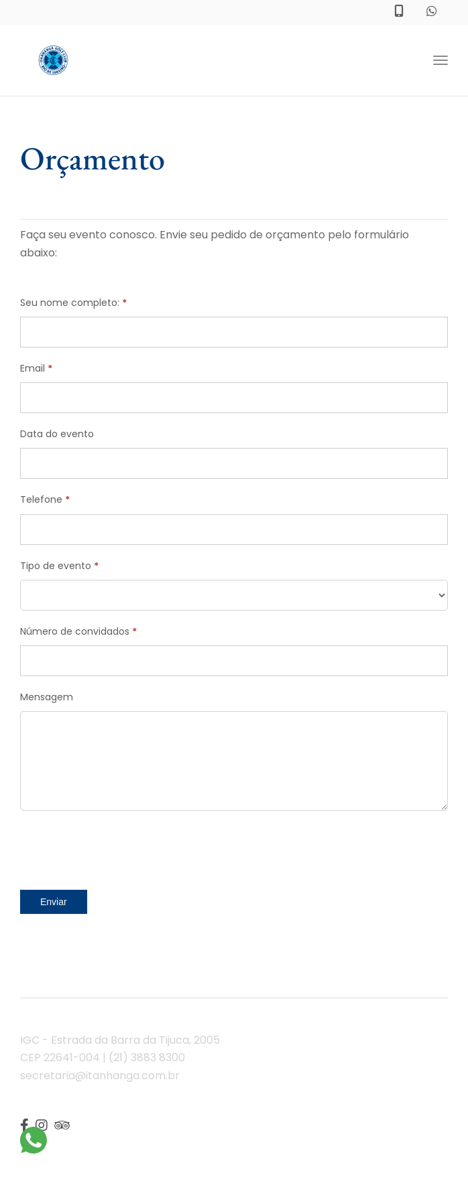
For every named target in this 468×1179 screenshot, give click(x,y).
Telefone (45, 499)
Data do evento (57, 434)
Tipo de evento (59, 565)
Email (36, 368)
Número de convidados (78, 631)
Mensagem (46, 697)
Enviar (53, 901)
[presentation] (122, 847)
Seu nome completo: (73, 302)
